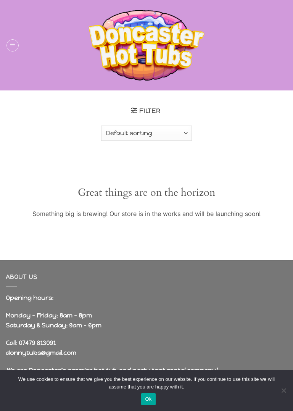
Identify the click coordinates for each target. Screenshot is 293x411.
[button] (12, 45)
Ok (148, 399)
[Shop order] (146, 133)
